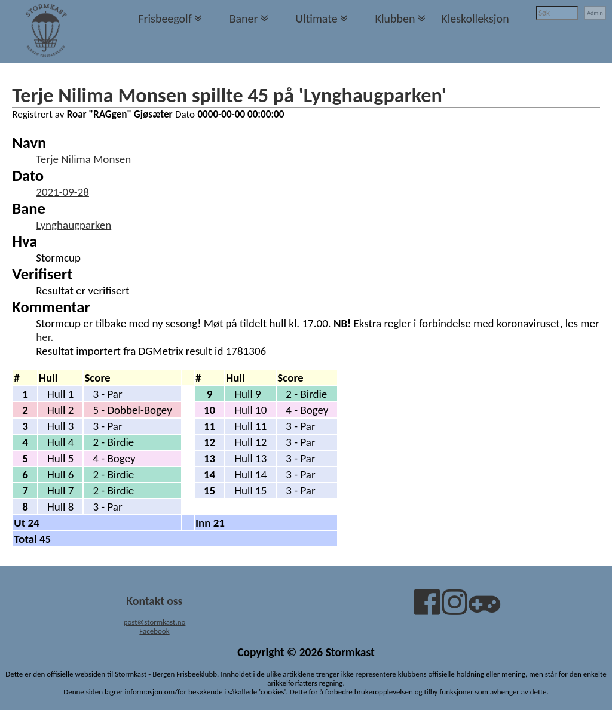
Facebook (154, 630)
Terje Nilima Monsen (83, 159)
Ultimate (316, 18)
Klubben (395, 18)
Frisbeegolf (165, 18)
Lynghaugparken (73, 225)
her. (44, 337)
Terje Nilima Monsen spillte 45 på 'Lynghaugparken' (229, 94)
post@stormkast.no (155, 621)
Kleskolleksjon (475, 18)
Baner (244, 18)
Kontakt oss (155, 601)
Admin (595, 13)
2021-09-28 (62, 192)
